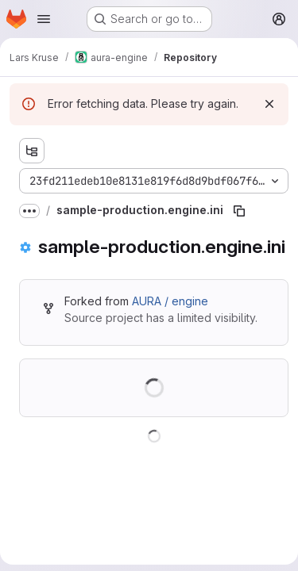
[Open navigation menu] (43, 19)
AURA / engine (170, 301)
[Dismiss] (269, 103)
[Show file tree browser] (32, 150)
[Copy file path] (239, 211)
